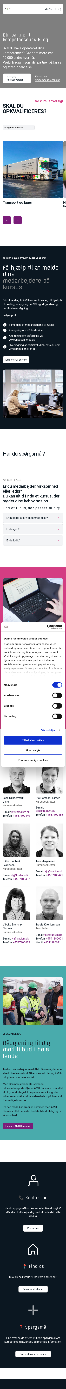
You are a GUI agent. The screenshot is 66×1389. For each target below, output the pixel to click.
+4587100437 (21, 879)
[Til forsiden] (7, 9)
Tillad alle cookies (33, 740)
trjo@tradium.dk (53, 871)
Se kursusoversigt (49, 101)
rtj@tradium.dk (19, 875)
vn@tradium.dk (20, 938)
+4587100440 (21, 815)
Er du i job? (13, 529)
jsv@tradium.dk (20, 812)
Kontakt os (33, 1228)
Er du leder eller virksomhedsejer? (27, 517)
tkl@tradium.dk (53, 934)
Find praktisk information (33, 1354)
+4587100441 (54, 875)
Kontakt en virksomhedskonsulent (47, 78)
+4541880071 (54, 938)
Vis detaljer (48, 730)
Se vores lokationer (33, 1289)
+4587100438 (54, 814)
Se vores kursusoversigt (15, 78)
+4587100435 (21, 942)
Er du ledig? (13, 540)
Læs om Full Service (16, 359)
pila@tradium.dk (45, 810)
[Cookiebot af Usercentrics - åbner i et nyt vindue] (47, 626)
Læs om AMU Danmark (17, 1126)
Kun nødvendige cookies (33, 760)
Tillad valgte (33, 750)
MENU (48, 9)
